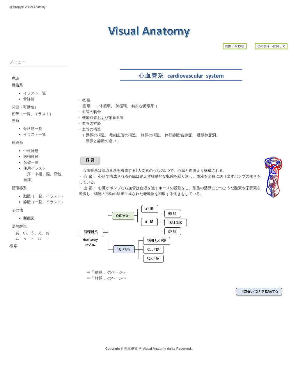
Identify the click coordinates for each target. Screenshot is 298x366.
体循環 (105, 106)
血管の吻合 (91, 112)
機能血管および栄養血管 (103, 117)
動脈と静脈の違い (101, 141)
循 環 (86, 106)
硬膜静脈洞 (206, 135)
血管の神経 (91, 123)
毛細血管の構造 (122, 135)
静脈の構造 (150, 135)
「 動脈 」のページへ (108, 272)
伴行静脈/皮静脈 (178, 135)
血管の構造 (91, 129)
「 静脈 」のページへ (108, 278)
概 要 (86, 100)
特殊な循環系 (143, 106)
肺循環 (121, 106)
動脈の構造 (95, 135)
